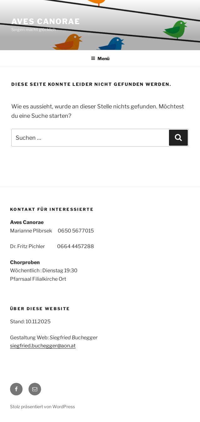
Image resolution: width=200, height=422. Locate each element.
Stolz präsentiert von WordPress (42, 406)
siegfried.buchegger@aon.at (43, 346)
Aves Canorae (45, 21)
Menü (100, 58)
